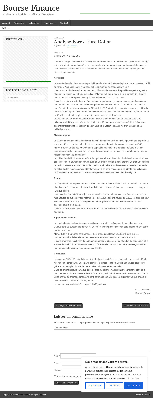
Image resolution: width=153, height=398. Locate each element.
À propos (48, 23)
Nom (57, 356)
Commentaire (61, 327)
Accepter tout (133, 385)
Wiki (4, 28)
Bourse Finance (31, 8)
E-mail (57, 363)
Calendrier (34, 23)
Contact (64, 23)
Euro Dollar (59, 38)
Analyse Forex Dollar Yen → (136, 305)
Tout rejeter (114, 385)
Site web (58, 370)
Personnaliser (95, 385)
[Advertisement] (115, 8)
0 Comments (72, 46)
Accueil (6, 23)
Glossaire (19, 23)
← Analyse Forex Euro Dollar (68, 305)
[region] (114, 374)
